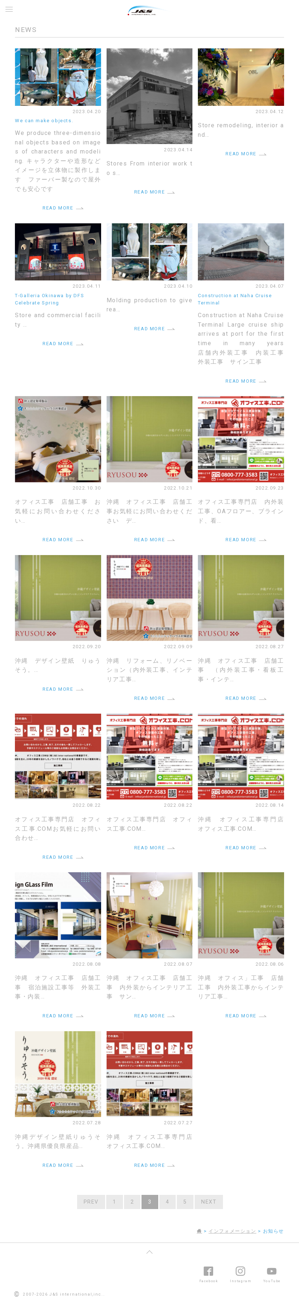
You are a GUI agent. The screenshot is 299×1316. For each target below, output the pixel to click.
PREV (91, 1202)
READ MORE (58, 208)
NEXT (208, 1202)
